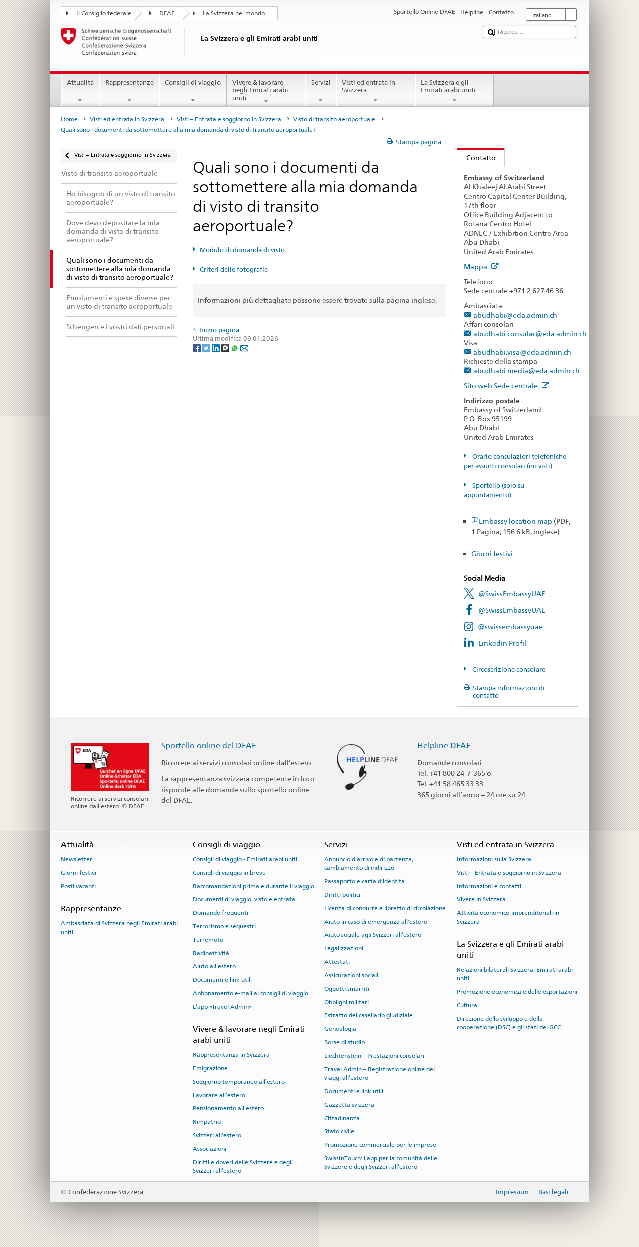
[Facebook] (197, 348)
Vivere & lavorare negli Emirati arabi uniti (266, 92)
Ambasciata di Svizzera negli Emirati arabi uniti (119, 927)
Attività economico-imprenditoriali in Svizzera (508, 917)
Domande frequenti (220, 912)
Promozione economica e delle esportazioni (517, 991)
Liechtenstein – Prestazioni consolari (374, 1055)
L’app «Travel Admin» (222, 1006)
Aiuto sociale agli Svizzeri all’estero (372, 934)
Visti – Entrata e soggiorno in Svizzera (229, 119)
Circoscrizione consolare (508, 669)
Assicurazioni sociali (351, 975)
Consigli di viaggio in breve (229, 872)
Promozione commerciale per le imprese (380, 1144)
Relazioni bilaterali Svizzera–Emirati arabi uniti (515, 974)
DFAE (167, 13)
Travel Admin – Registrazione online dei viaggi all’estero (379, 1073)
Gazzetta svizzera (349, 1104)
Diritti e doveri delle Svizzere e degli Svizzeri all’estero (243, 1166)
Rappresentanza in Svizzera (231, 1054)
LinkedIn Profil (502, 643)
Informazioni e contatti (489, 885)
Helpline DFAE (444, 745)
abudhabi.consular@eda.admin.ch (530, 333)
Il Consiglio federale (103, 13)
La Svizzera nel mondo (234, 13)
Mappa (481, 266)
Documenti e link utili (222, 979)
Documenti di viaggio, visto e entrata (244, 899)
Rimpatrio (207, 1121)
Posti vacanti (78, 885)
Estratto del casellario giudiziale (368, 1015)
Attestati (337, 961)
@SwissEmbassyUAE (511, 593)
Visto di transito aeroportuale (334, 119)
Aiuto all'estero (214, 966)
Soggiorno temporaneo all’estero (239, 1081)
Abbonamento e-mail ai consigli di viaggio (250, 993)
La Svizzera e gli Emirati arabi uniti (455, 91)
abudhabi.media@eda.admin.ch (526, 370)
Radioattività (211, 952)
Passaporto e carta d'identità (364, 881)
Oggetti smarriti (346, 988)
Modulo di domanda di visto (242, 250)
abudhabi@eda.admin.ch (515, 315)
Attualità (80, 91)
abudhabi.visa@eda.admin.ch (522, 352)
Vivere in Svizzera (481, 899)
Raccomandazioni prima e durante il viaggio (253, 885)
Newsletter (76, 859)
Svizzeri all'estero (217, 1135)
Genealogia (340, 1028)
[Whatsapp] (235, 348)
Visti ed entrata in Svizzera (376, 91)
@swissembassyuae (510, 626)
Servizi (321, 91)
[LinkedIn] (216, 348)
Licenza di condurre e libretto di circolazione (385, 908)
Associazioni (209, 1148)
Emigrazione (210, 1068)
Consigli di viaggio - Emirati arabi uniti (245, 859)
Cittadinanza (342, 1117)
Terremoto (208, 939)
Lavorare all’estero (219, 1094)
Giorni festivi (492, 553)
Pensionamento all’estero (228, 1108)
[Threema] (226, 348)
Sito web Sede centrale (506, 385)
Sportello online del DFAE (208, 745)
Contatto (476, 157)
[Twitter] (207, 348)
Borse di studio (344, 1042)
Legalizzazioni (343, 948)
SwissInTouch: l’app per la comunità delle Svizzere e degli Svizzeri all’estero (380, 1162)
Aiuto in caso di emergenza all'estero (375, 921)
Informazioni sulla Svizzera (494, 859)
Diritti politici (342, 894)
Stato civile (339, 1131)
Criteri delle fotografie (234, 269)
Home (69, 119)
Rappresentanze (129, 91)
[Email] (244, 348)
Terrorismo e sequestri (224, 926)
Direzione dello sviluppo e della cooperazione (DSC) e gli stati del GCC (509, 1023)
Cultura (467, 1005)
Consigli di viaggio (193, 91)
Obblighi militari (346, 1001)
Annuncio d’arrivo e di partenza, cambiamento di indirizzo (368, 863)
